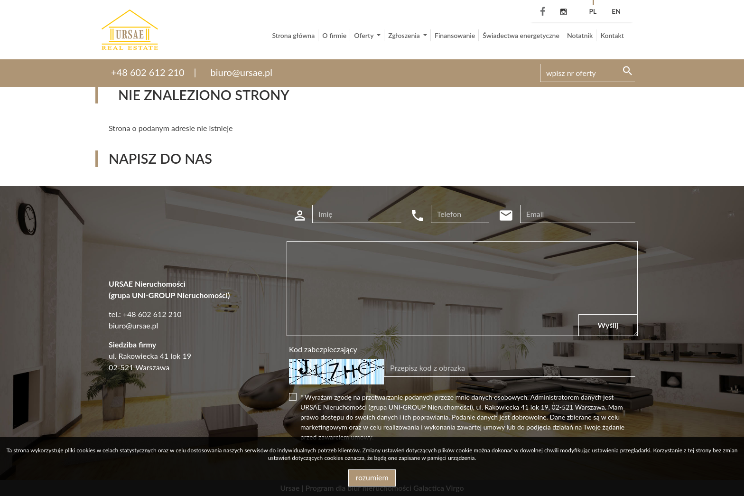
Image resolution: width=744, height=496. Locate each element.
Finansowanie (455, 35)
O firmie (334, 35)
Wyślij (608, 324)
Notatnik (580, 35)
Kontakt (612, 35)
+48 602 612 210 (148, 72)
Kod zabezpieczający (323, 349)
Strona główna (293, 35)
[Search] (587, 73)
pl (592, 11)
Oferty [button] (364, 35)
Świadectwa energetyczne (521, 35)
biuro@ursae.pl (241, 72)
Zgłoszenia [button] (404, 35)
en (616, 11)
